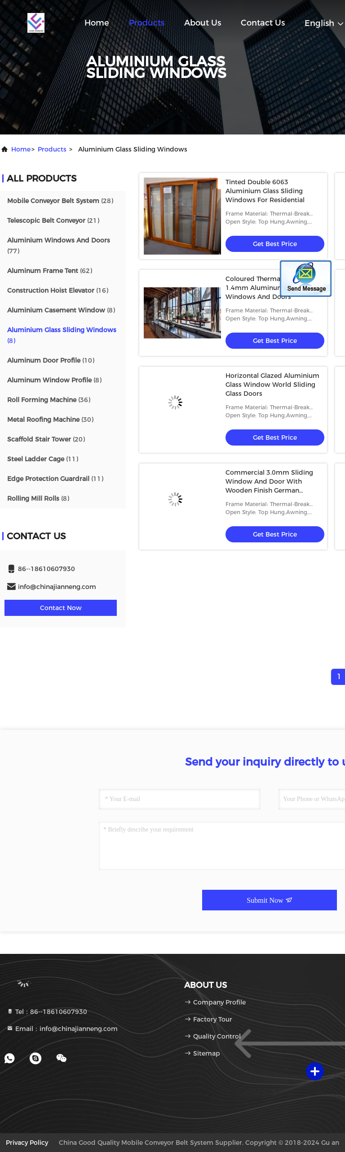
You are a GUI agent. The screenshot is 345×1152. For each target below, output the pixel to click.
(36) (48, 400)
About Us (202, 23)
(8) (61, 310)
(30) (50, 420)
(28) (60, 201)
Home (96, 23)
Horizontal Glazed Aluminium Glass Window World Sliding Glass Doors (272, 385)
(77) (58, 245)
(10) (50, 360)
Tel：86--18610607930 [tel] (46, 1012)
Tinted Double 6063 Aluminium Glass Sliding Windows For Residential (265, 191)
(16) (57, 290)
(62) (49, 271)
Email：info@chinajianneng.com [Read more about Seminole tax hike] (62, 1029)
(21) (53, 221)
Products (146, 23)
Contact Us (263, 23)
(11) (42, 459)
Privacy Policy (27, 1143)
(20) (46, 439)
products (52, 149)
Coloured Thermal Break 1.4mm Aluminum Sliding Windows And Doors (267, 288)
